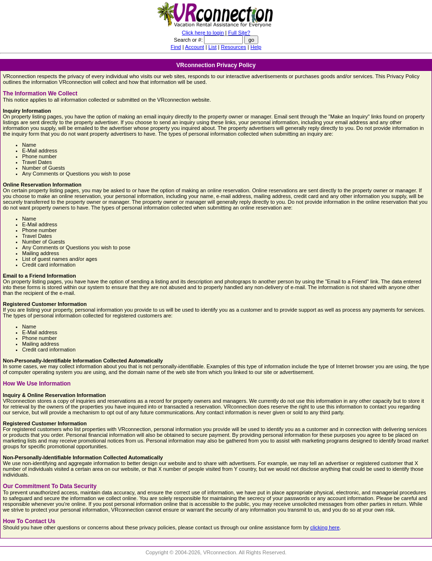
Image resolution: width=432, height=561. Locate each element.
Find (176, 47)
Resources (233, 47)
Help (256, 47)
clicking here (324, 527)
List (212, 47)
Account (194, 47)
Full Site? (239, 32)
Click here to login (203, 32)
